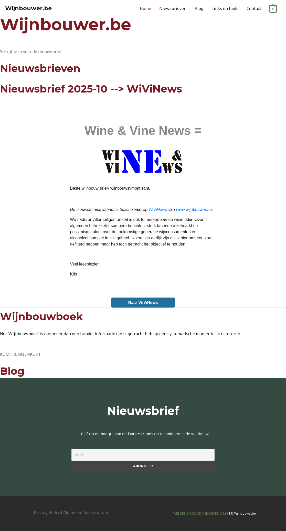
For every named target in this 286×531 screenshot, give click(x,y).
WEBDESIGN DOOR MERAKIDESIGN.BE (200, 513)
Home (145, 8)
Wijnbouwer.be (28, 8)
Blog (199, 8)
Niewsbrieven (172, 8)
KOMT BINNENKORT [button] (20, 354)
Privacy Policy (47, 512)
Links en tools (224, 8)
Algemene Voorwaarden (86, 512)
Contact (254, 8)
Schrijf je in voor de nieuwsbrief (31, 51)
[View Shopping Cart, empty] (273, 9)
